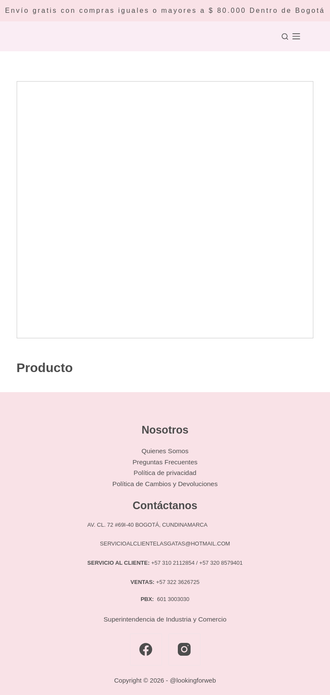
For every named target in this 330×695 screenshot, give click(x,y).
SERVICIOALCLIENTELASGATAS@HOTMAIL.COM (165, 543)
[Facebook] (146, 649)
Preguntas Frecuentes (165, 462)
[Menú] (296, 36)
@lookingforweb (193, 680)
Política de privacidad (165, 472)
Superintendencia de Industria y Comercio (164, 619)
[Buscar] (285, 36)
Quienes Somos (165, 451)
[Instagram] (184, 649)
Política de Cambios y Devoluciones (165, 483)
